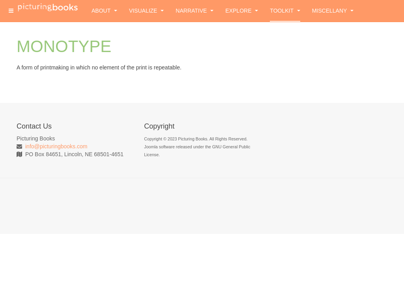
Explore (241, 10)
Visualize (146, 10)
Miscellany (333, 10)
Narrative (194, 10)
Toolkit (285, 10)
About (104, 10)
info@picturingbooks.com (56, 146)
